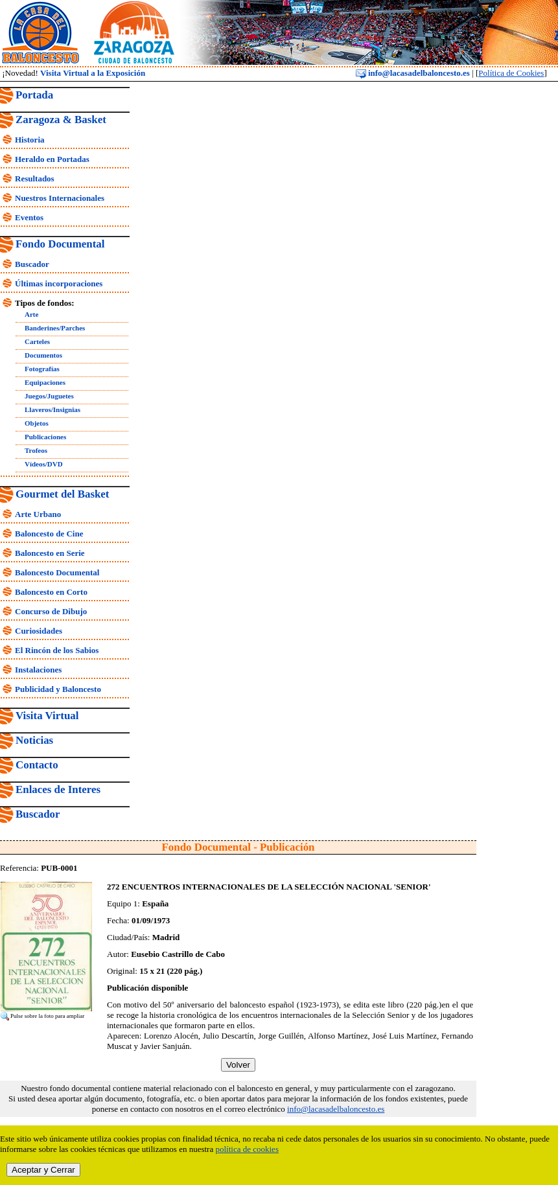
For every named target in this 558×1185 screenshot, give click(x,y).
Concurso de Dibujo (51, 611)
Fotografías (42, 369)
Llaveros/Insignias (52, 409)
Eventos (29, 217)
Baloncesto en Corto (51, 592)
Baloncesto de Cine (49, 533)
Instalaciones (38, 669)
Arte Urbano (38, 514)
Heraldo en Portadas (52, 159)
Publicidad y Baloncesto (58, 689)
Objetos (37, 423)
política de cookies (246, 1149)
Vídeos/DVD (44, 464)
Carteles (37, 341)
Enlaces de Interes (58, 789)
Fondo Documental (60, 244)
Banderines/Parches (55, 328)
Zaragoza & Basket (61, 119)
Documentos (43, 355)
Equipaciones (45, 382)
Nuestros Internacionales (59, 198)
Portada (34, 95)
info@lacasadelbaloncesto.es (413, 73)
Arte (31, 314)
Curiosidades (38, 631)
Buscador (32, 264)
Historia (30, 139)
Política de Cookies (511, 73)
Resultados (34, 178)
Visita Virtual (47, 715)
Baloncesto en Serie (50, 553)
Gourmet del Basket (63, 494)
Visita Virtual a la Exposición (92, 73)
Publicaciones (45, 437)
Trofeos (36, 450)
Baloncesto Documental (57, 572)
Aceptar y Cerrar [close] (43, 1170)
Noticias (34, 740)
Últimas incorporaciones (58, 283)
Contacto (37, 765)
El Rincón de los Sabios (57, 650)
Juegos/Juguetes (49, 396)
